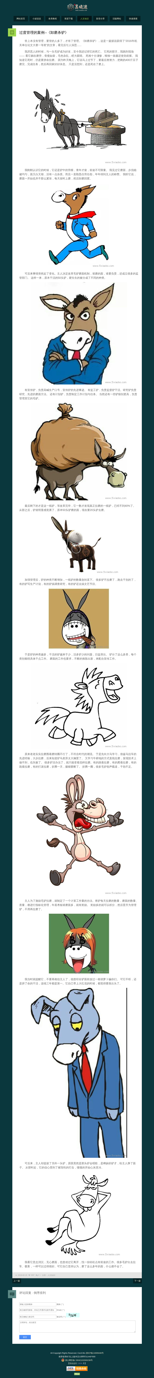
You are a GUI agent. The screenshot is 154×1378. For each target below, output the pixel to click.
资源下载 (68, 18)
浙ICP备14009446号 (95, 1353)
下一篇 (137, 1281)
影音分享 (100, 18)
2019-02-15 (22, 1275)
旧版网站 (117, 18)
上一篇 (17, 1281)
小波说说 (36, 18)
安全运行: (73, 1363)
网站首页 (21, 18)
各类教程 (52, 18)
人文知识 (84, 18)
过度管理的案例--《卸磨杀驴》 (44, 32)
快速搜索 (133, 18)
